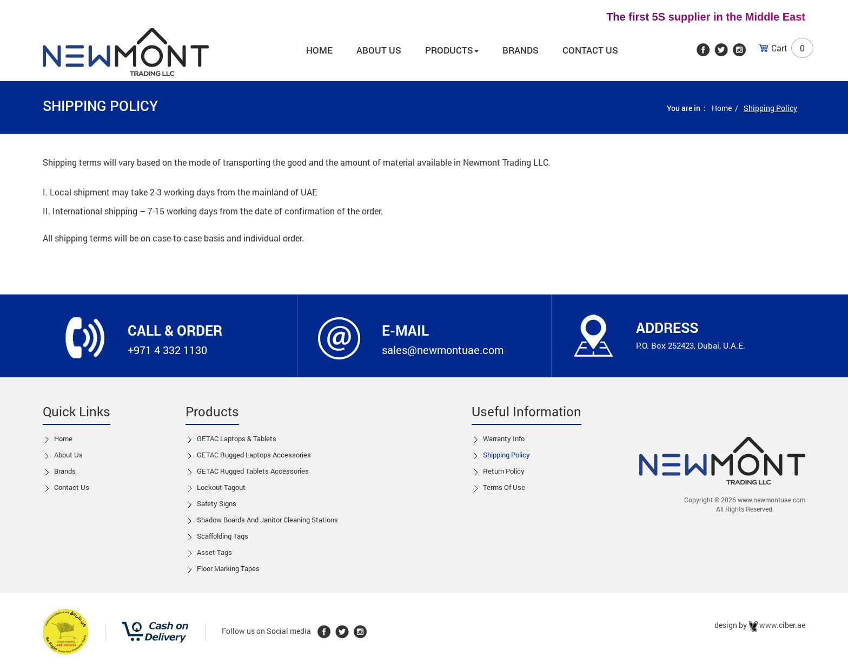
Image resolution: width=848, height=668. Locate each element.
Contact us (71, 487)
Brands (520, 50)
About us (378, 50)
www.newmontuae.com (771, 499)
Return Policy (504, 471)
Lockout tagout (221, 487)
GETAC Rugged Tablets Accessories (253, 471)
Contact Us (590, 50)
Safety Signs (216, 503)
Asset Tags (214, 552)
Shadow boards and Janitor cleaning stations (267, 520)
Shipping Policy (506, 455)
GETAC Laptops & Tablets (236, 438)
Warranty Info (504, 438)
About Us (68, 455)
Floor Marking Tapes (228, 568)
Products (452, 50)
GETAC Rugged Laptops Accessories (254, 455)
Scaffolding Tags (222, 536)
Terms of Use (504, 487)
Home (319, 50)
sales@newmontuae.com (443, 350)
